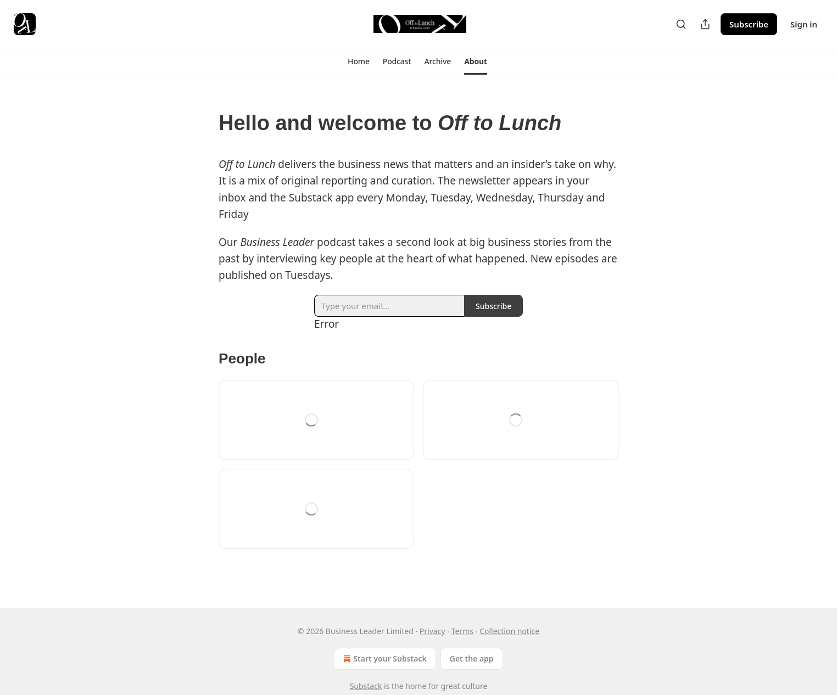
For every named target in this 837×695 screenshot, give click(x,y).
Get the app (472, 658)
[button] (358, 61)
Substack (366, 686)
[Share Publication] (705, 24)
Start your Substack (383, 659)
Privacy (432, 631)
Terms (462, 631)
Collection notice (509, 631)
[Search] (681, 24)
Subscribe (748, 24)
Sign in (803, 24)
